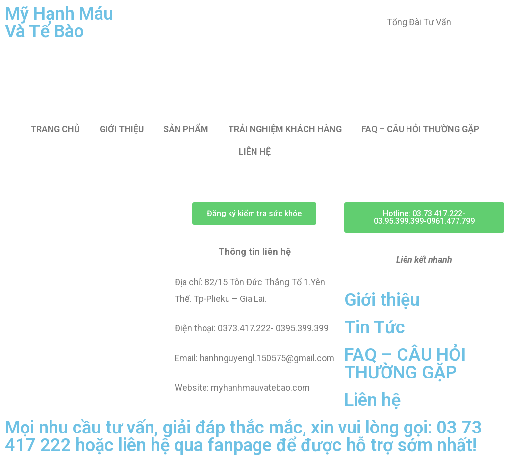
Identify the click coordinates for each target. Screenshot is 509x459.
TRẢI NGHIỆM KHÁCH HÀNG (285, 129)
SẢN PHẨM (185, 129)
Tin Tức (374, 327)
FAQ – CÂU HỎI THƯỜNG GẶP (420, 129)
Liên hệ (372, 400)
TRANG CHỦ (55, 129)
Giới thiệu (382, 300)
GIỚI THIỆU (122, 129)
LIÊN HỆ (255, 151)
